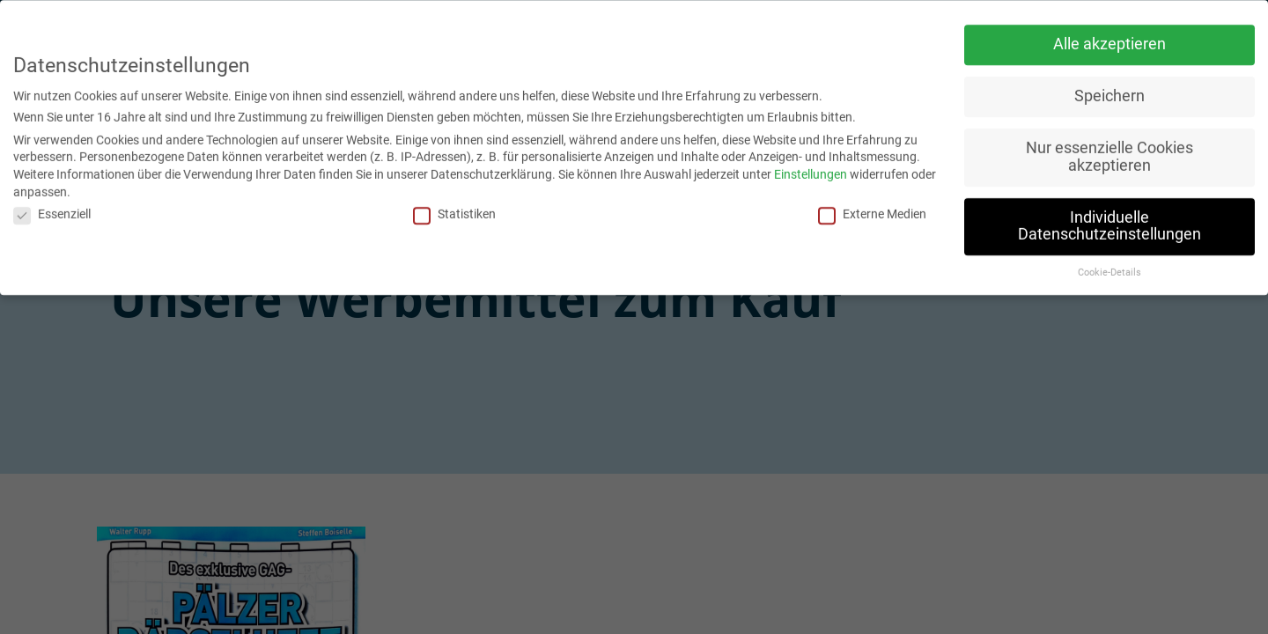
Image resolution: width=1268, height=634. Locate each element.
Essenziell (52, 210)
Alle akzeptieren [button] (1109, 39)
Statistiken (454, 210)
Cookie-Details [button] (1109, 268)
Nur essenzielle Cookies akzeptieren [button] (1109, 152)
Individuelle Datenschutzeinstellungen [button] (1109, 221)
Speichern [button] (1109, 91)
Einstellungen (810, 170)
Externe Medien (872, 210)
